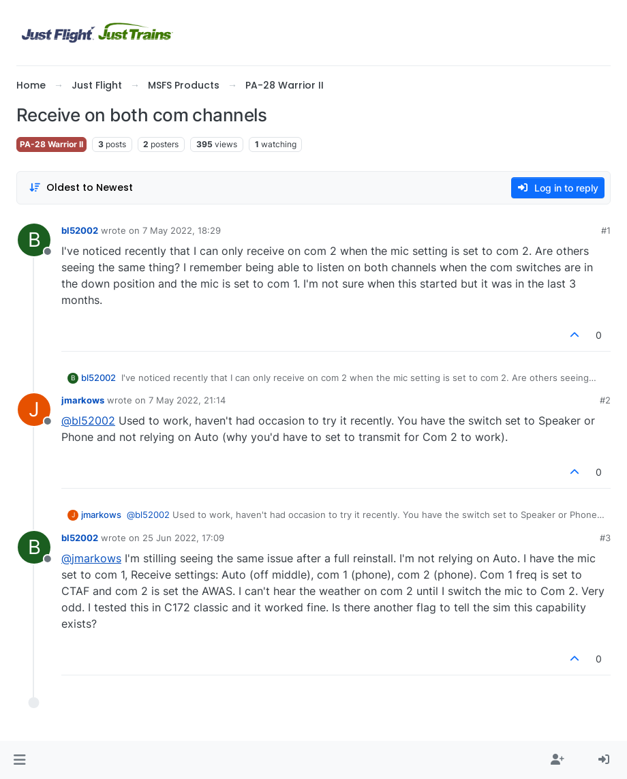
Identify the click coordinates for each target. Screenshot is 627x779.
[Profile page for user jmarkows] (34, 409)
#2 (605, 400)
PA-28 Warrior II (51, 144)
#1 (606, 230)
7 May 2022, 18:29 (181, 230)
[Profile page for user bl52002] (34, 240)
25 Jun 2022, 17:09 (183, 537)
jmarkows (82, 400)
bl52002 (79, 230)
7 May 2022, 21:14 (187, 400)
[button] (19, 760)
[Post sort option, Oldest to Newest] (80, 187)
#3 (605, 537)
